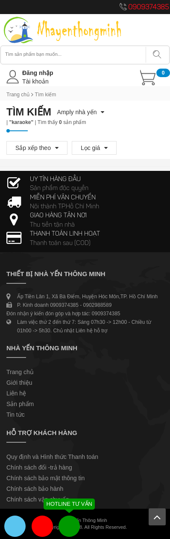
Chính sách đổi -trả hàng (39, 467)
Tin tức (15, 414)
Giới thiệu (19, 382)
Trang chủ (17, 95)
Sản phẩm (20, 404)
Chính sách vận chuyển (37, 499)
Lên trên (157, 516)
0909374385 (148, 7)
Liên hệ (16, 393)
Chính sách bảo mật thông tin (45, 478)
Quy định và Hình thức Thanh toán (52, 456)
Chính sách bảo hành (34, 488)
